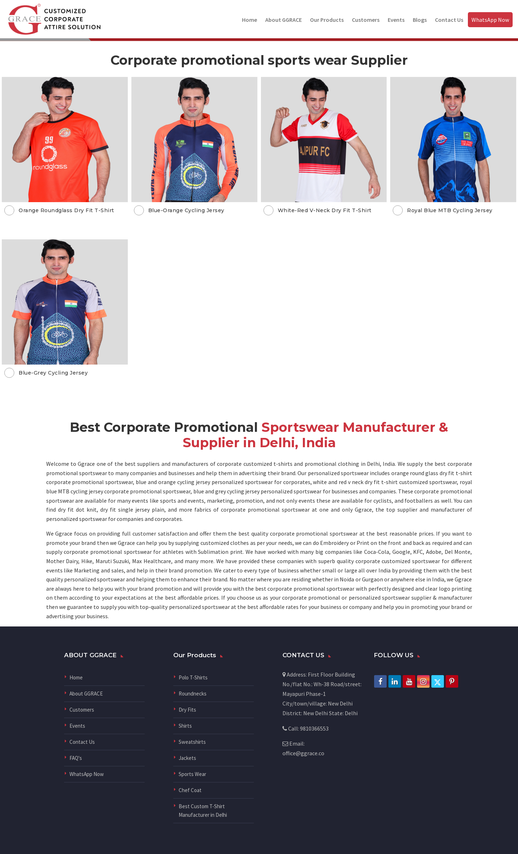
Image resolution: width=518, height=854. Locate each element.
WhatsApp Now (490, 19)
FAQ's (75, 758)
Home (249, 19)
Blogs (420, 19)
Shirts (185, 725)
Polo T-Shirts (193, 677)
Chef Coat (190, 790)
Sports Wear (192, 774)
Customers (365, 19)
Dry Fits (187, 709)
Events (396, 19)
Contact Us (449, 19)
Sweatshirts (192, 741)
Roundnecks (193, 693)
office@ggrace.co (303, 753)
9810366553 (314, 728)
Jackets (187, 758)
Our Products (327, 19)
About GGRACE (283, 19)
